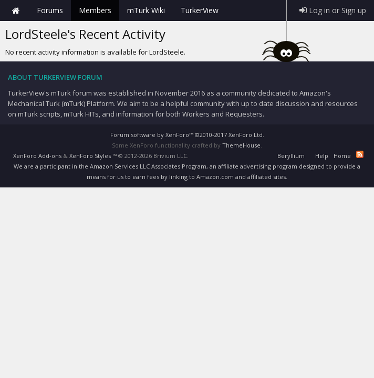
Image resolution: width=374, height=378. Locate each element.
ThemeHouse (241, 145)
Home (16, 10)
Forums (50, 10)
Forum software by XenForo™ (187, 135)
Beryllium (291, 156)
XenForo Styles (90, 156)
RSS (359, 154)
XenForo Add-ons (37, 156)
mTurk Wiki (146, 10)
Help (321, 156)
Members (95, 10)
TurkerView (200, 10)
